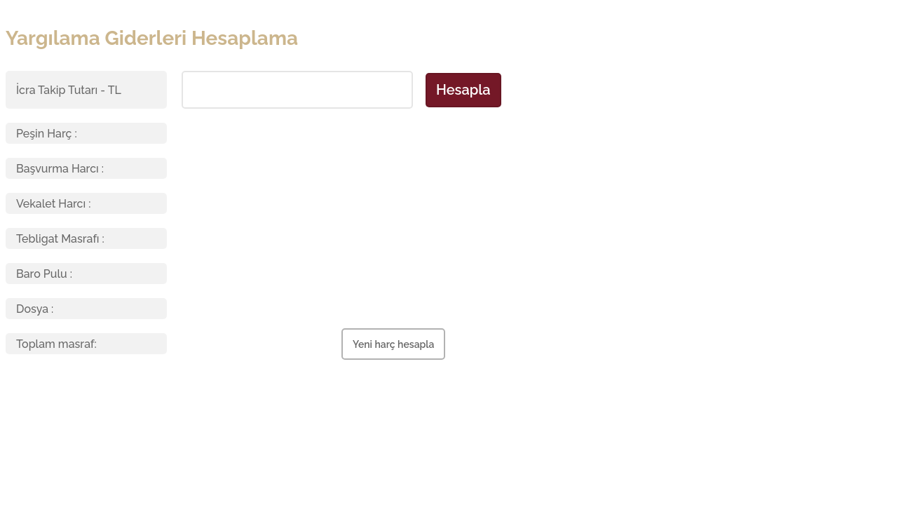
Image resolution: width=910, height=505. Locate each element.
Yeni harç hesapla (393, 344)
